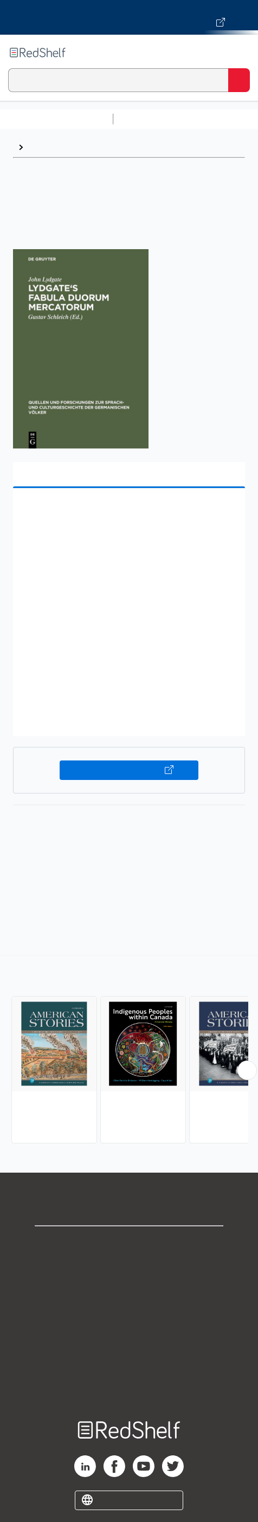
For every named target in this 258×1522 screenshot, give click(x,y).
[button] (128, 513)
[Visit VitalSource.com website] (129, 17)
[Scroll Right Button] (247, 1070)
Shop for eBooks (129, 1243)
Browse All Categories (56, 119)
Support (129, 1267)
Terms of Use (129, 1315)
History (43, 147)
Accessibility (129, 1362)
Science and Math (212, 119)
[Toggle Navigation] (239, 52)
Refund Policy (129, 1339)
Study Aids (146, 119)
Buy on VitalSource (129, 770)
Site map (129, 1386)
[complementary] (129, 1050)
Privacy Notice (129, 1291)
